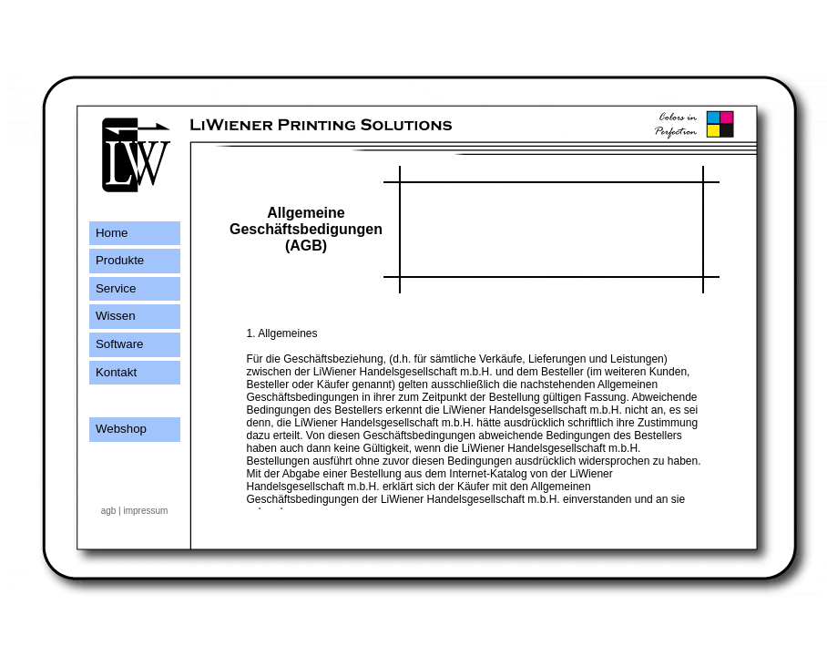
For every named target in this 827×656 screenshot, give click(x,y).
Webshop (118, 429)
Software (116, 344)
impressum (145, 511)
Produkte (117, 260)
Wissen (112, 316)
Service (113, 288)
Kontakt (113, 372)
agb (109, 511)
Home (108, 233)
